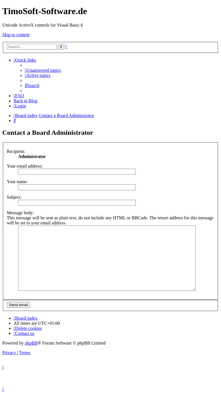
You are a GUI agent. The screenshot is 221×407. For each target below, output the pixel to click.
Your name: (17, 181)
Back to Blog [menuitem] (25, 100)
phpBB (31, 355)
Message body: (20, 212)
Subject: (14, 197)
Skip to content (16, 34)
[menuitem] (43, 70)
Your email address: (25, 166)
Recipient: (16, 151)
